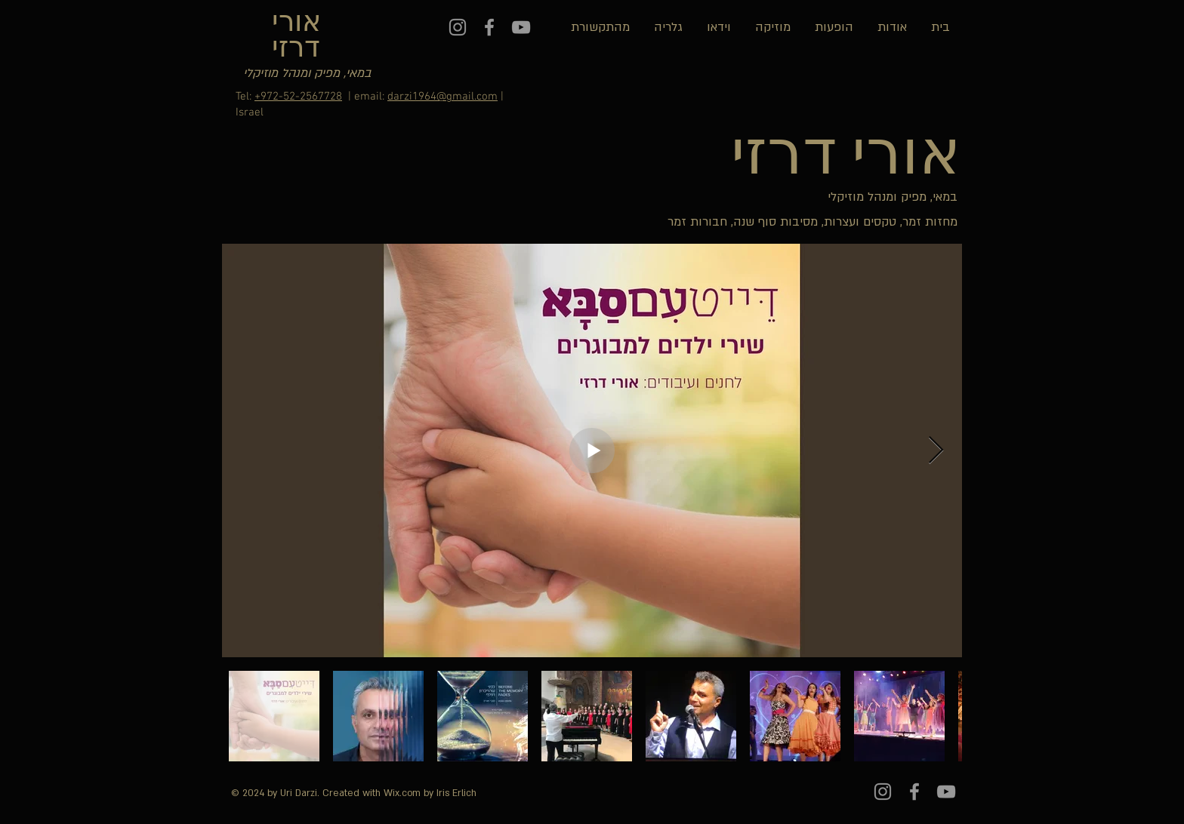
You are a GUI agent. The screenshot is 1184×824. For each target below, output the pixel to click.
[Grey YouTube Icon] (521, 27)
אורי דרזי (296, 36)
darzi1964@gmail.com (442, 96)
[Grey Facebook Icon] (489, 27)
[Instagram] (457, 27)
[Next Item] (936, 451)
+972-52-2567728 (298, 96)
